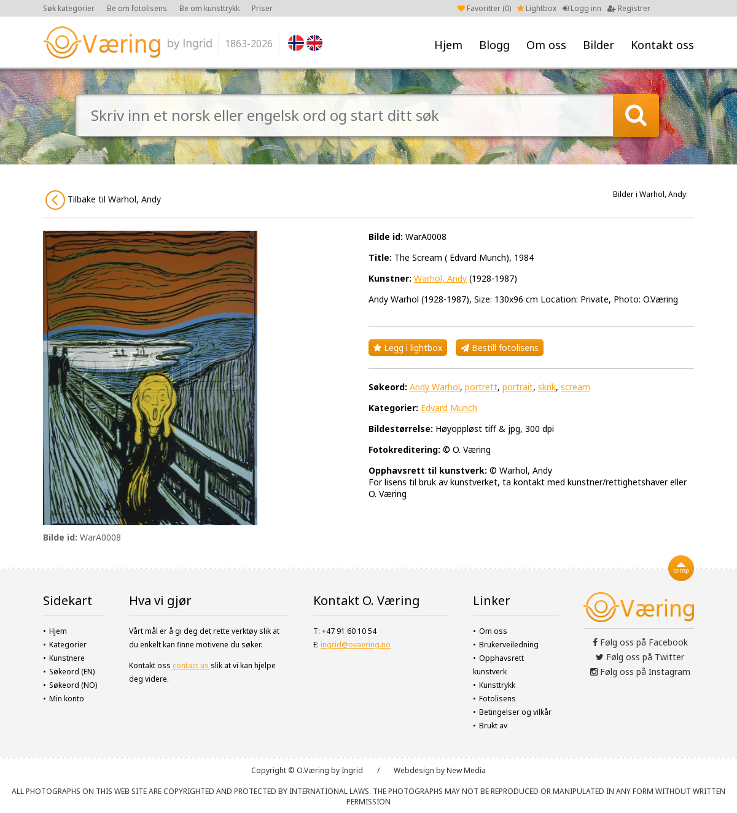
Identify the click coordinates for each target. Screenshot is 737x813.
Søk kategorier (69, 8)
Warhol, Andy (440, 278)
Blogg (494, 44)
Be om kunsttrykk (209, 8)
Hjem (448, 44)
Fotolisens (497, 698)
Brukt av (493, 725)
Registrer (628, 8)
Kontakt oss (662, 44)
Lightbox (536, 8)
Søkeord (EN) (72, 671)
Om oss (546, 44)
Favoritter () (484, 8)
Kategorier (68, 644)
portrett (481, 387)
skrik (547, 387)
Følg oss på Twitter (640, 657)
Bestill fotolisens (500, 347)
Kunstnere (67, 658)
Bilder (598, 44)
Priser (262, 8)
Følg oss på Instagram (640, 671)
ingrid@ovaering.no (356, 644)
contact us (191, 665)
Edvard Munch (449, 408)
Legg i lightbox (407, 347)
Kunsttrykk (497, 685)
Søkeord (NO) (73, 685)
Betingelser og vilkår (515, 712)
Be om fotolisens (137, 8)
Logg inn (582, 8)
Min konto (66, 698)
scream (575, 387)
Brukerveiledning (509, 644)
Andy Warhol (435, 387)
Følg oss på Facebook (640, 642)
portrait (517, 387)
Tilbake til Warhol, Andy (103, 200)
